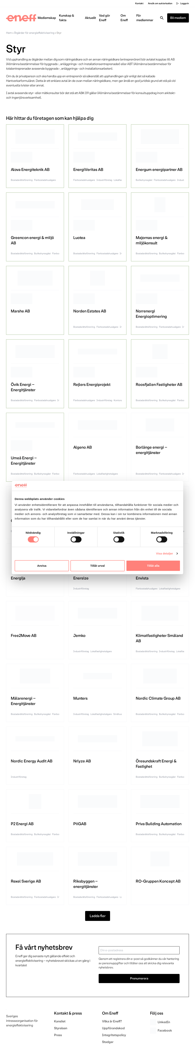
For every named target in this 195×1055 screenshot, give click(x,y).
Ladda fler (97, 916)
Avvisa (41, 565)
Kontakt (139, 3)
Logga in (182, 3)
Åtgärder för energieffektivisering (34, 33)
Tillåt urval (97, 565)
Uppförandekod (113, 1028)
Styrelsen (60, 1028)
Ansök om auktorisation (160, 3)
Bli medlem (178, 18)
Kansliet (60, 1021)
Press (58, 1035)
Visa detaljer (164, 553)
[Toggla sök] (162, 18)
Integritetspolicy (114, 1035)
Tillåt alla (153, 565)
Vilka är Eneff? (112, 1021)
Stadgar (107, 1042)
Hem (9, 33)
